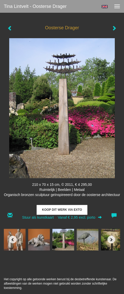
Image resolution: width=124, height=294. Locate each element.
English (105, 6)
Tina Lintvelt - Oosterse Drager (35, 6)
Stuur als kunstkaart (62, 217)
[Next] (111, 239)
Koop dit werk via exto (62, 210)
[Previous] (13, 239)
